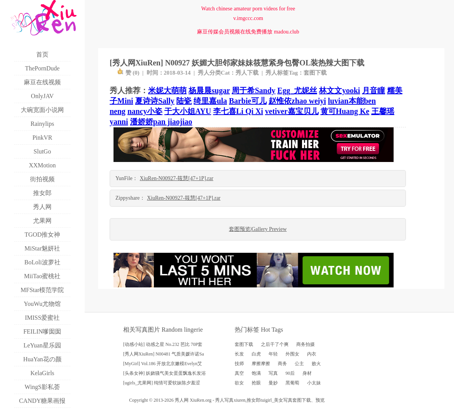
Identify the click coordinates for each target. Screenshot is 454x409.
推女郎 (253, 400)
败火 (316, 363)
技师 (239, 363)
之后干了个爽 (275, 344)
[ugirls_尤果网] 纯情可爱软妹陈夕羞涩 (161, 383)
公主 (299, 363)
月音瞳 (373, 90)
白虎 (256, 354)
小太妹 (314, 383)
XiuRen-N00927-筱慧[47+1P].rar (176, 178)
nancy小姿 (144, 111)
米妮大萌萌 (167, 90)
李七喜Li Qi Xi (238, 111)
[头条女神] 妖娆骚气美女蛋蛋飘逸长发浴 (164, 373)
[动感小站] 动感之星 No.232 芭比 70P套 (162, 344)
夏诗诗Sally (154, 101)
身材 (307, 373)
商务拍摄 (305, 344)
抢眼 (256, 383)
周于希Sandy (253, 90)
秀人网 (182, 400)
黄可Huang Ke (344, 111)
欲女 (239, 383)
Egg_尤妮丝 (297, 90)
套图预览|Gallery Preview (258, 229)
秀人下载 (247, 73)
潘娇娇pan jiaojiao (161, 121)
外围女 (292, 354)
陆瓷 (184, 101)
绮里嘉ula (210, 101)
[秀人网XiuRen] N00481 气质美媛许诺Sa (163, 354)
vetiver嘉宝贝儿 (292, 111)
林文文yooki (339, 90)
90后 (290, 373)
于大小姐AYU (187, 111)
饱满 (256, 373)
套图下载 (315, 73)
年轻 (273, 354)
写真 (273, 373)
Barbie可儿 (248, 101)
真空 (239, 373)
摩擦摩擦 (261, 363)
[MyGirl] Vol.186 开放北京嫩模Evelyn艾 (162, 363)
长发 (239, 354)
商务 (282, 363)
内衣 (311, 354)
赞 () (128, 73)
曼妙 (273, 383)
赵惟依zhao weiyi (297, 101)
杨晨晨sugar (209, 90)
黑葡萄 (292, 383)
